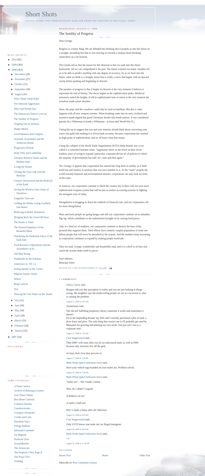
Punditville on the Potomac (27, 258)
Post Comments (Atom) (85, 462)
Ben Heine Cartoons (24, 399)
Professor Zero (21, 439)
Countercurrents (22, 408)
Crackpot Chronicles (24, 412)
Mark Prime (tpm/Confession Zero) (84, 362)
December (20, 74)
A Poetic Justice (22, 386)
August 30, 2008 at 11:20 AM (77, 443)
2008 (14, 69)
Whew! (17, 279)
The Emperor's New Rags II (28, 452)
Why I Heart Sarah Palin (26, 98)
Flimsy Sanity (73, 284)
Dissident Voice (22, 421)
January (19, 330)
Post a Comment (65, 450)
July (17, 300)
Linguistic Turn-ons (24, 198)
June (17, 305)
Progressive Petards (24, 147)
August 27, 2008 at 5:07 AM (77, 302)
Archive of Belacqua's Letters (29, 390)
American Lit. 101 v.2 (25, 264)
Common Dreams (23, 404)
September (20, 89)
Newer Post (65, 455)
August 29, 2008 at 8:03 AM (77, 415)
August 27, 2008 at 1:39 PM (77, 358)
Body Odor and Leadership (27, 153)
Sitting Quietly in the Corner (28, 269)
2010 (14, 59)
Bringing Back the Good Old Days (31, 217)
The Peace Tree (22, 456)
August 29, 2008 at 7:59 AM (77, 372)
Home (105, 455)
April (17, 315)
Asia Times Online (23, 395)
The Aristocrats (21, 448)
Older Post (144, 455)
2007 (14, 337)
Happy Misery (21, 129)
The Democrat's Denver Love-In (30, 113)
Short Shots (41, 14)
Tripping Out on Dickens (26, 124)
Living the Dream (23, 166)
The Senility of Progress (26, 119)
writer (141, 145)
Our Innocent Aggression (26, 103)
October (19, 84)
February (19, 325)
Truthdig (18, 461)
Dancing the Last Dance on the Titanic (33, 294)
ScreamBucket (21, 443)
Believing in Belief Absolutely (29, 212)
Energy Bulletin (22, 426)
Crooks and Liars (22, 417)
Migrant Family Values (25, 273)
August (18, 94)
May (17, 310)
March (18, 320)
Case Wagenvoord (75, 338)
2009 (14, 64)
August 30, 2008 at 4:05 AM (77, 429)
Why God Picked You (25, 108)
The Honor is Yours (24, 222)
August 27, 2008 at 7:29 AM (77, 333)
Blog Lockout (21, 284)
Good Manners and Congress (28, 134)
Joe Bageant (20, 434)
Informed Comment (24, 430)
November (20, 79)
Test (16, 289)
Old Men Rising (22, 253)
